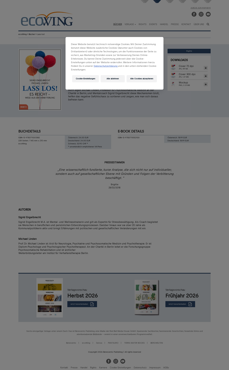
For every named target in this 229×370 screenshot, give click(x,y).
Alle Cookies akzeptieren (141, 79)
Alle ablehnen (113, 79)
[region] (114, 63)
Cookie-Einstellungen (85, 79)
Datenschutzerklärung (106, 66)
